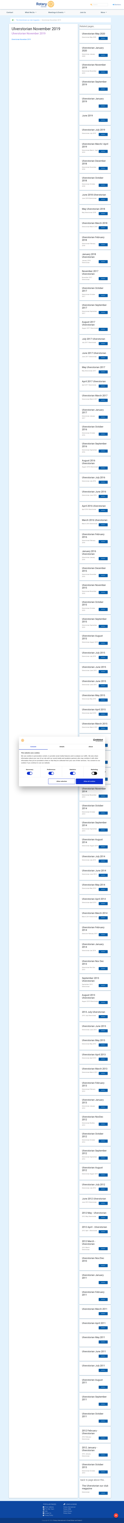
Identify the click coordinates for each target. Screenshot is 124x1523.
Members (117, 5)
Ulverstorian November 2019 (21, 39)
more (103, 38)
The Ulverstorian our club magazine (28, 20)
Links (45, 1511)
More (103, 12)
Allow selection (61, 781)
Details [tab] (62, 746)
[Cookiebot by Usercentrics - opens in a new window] (94, 740)
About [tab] (91, 746)
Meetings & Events (56, 12)
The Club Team (48, 1509)
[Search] (100, 4)
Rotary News (67, 1513)
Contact (10, 12)
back (103, 1493)
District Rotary (67, 1511)
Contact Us (47, 1513)
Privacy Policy (48, 1515)
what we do (30, 12)
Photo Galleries (48, 1507)
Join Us (83, 12)
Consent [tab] (33, 746)
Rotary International (69, 1507)
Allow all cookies (89, 781)
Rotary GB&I (67, 1509)
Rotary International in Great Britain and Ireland (67, 1520)
